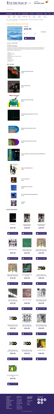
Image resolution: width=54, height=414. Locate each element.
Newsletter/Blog (25, 16)
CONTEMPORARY (15, 19)
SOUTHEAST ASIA (39, 13)
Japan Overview (39, 17)
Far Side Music (9, 17)
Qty (24, 33)
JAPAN (19, 13)
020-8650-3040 (9, 408)
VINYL (50, 13)
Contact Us (29, 401)
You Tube (29, 17)
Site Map (28, 404)
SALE (15, 13)
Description (9, 43)
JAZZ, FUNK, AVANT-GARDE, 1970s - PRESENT (36, 19)
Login (28, 403)
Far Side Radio (14, 17)
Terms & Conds (29, 400)
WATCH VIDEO (14, 43)
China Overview (45, 17)
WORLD (45, 13)
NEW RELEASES (9, 13)
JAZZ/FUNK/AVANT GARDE (23, 19)
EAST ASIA (32, 13)
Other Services (34, 17)
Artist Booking (19, 17)
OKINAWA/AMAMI (25, 13)
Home (7, 19)
